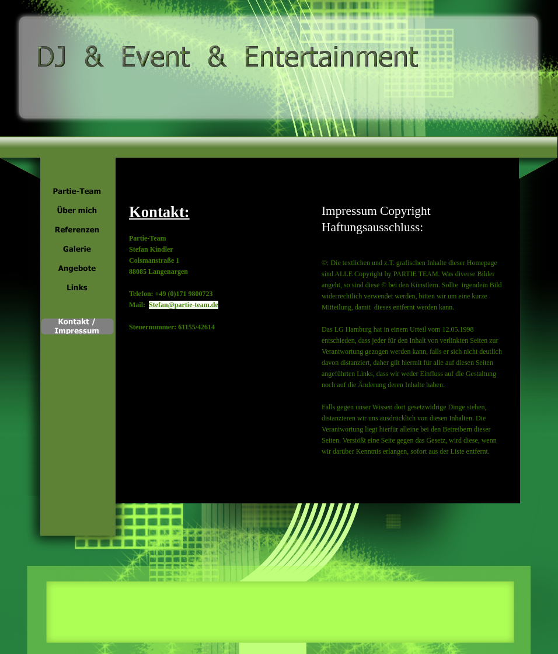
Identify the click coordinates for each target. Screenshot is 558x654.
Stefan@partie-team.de (183, 305)
